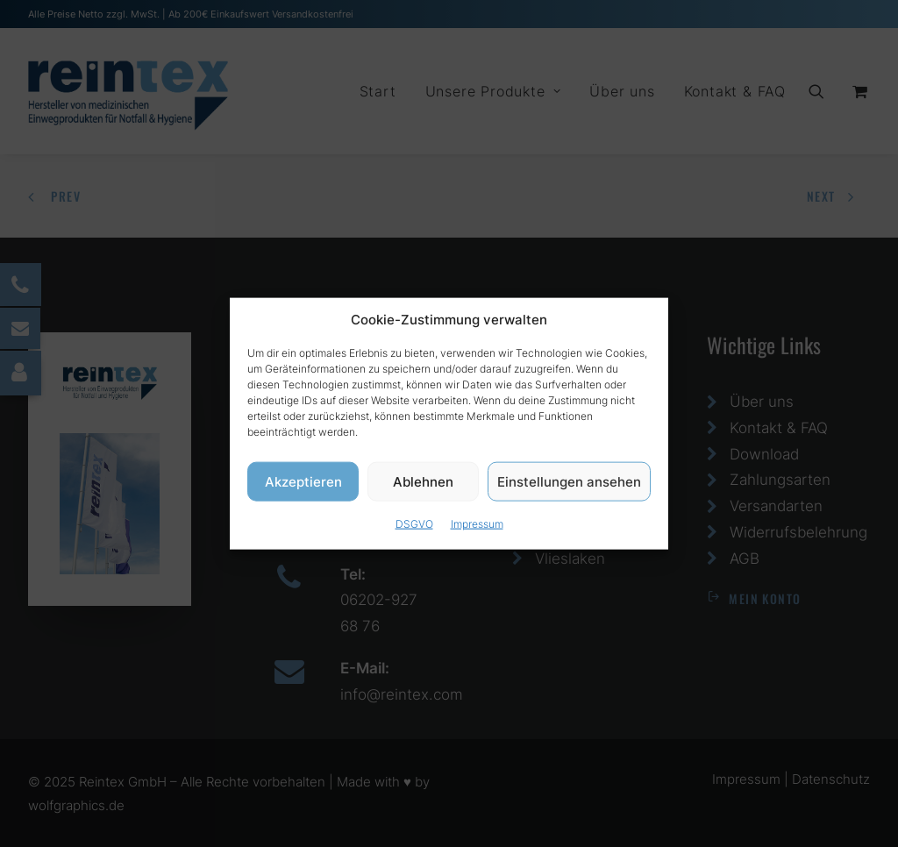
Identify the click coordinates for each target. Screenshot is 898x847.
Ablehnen (423, 488)
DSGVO (414, 530)
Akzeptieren (303, 488)
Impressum (477, 530)
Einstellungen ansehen (569, 488)
